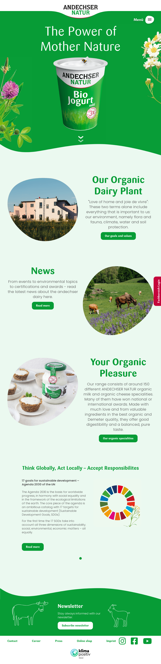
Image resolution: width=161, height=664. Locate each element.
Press (58, 641)
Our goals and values (118, 236)
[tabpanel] (80, 516)
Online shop (84, 641)
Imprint (111, 641)
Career (36, 641)
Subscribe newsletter (75, 625)
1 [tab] (80, 558)
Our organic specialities (118, 438)
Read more (43, 305)
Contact (12, 641)
